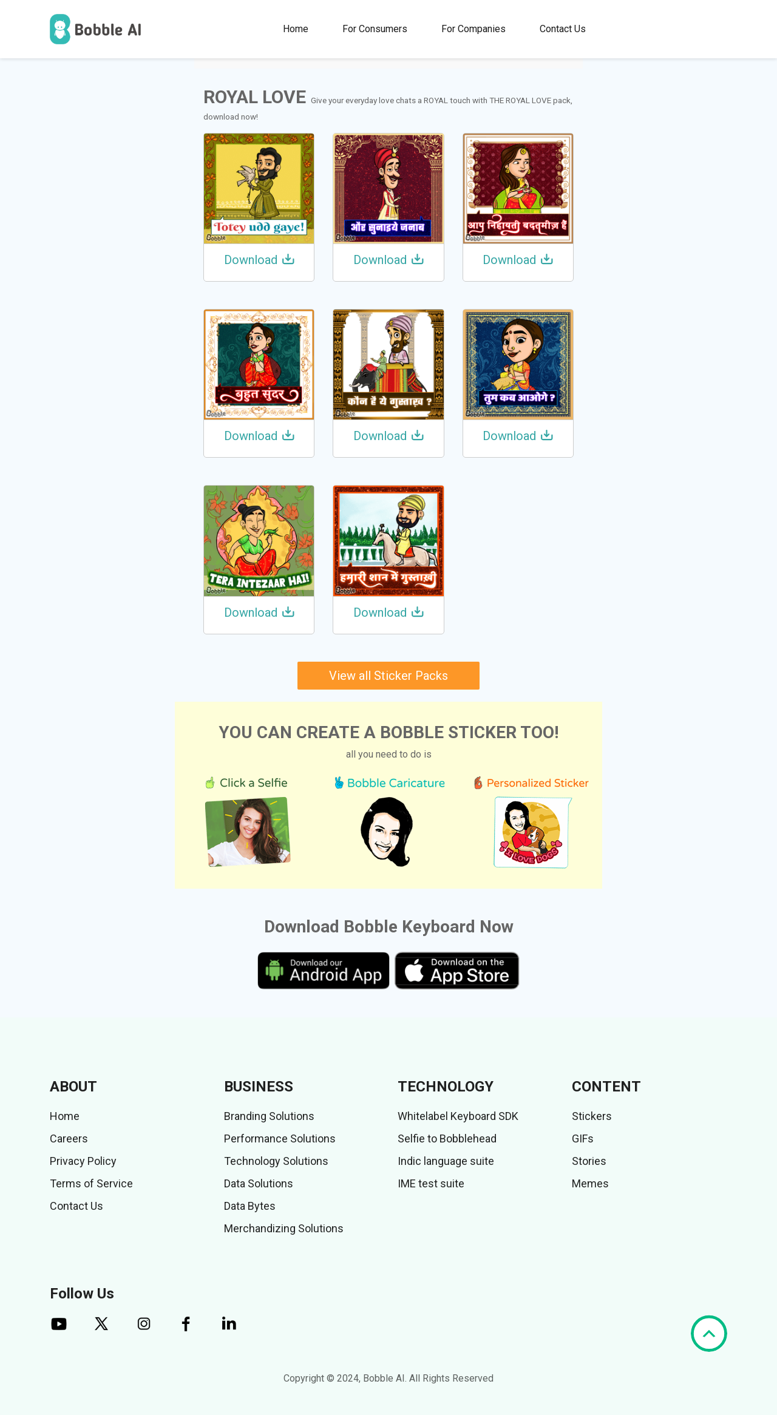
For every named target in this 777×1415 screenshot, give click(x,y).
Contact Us (563, 29)
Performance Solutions (280, 1138)
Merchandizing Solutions (284, 1228)
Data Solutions (258, 1183)
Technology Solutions (276, 1161)
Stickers (592, 1116)
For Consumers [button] (374, 29)
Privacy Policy (83, 1161)
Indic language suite (446, 1161)
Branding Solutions (269, 1116)
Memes (590, 1183)
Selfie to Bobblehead (447, 1138)
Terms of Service (91, 1183)
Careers (69, 1138)
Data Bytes (250, 1206)
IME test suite (431, 1183)
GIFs (583, 1138)
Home (295, 29)
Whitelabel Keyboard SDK (458, 1116)
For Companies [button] (473, 29)
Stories (589, 1161)
